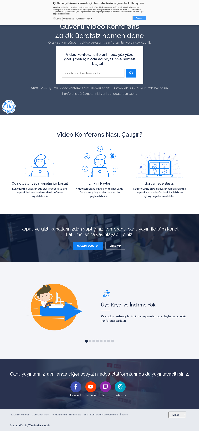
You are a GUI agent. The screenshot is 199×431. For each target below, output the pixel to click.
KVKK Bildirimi (59, 414)
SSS (86, 414)
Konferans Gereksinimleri (104, 414)
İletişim (124, 414)
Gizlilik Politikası (40, 414)
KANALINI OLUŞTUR (87, 246)
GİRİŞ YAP (115, 246)
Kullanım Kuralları (20, 414)
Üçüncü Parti (68, 19)
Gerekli (57, 18)
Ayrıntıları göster (83, 19)
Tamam (139, 18)
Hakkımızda (75, 414)
